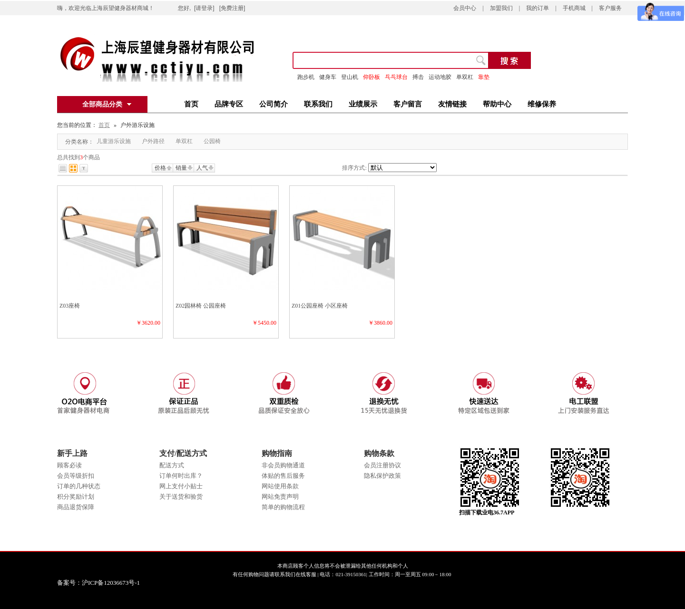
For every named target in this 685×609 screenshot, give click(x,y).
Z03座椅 (69, 305)
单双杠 (184, 141)
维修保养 (542, 104)
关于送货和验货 (181, 496)
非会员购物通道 (283, 465)
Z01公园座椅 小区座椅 (320, 305)
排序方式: (354, 167)
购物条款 (379, 453)
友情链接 (452, 104)
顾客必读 (69, 465)
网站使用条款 (280, 486)
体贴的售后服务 (283, 475)
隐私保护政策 (382, 475)
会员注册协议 (382, 465)
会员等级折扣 (75, 475)
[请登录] (204, 8)
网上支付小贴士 (181, 486)
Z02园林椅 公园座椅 (201, 305)
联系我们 (318, 104)
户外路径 (153, 141)
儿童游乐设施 (114, 141)
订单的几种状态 (78, 486)
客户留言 (407, 104)
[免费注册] (232, 8)
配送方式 (171, 465)
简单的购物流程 (283, 507)
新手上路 (72, 453)
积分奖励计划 (75, 496)
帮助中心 (497, 104)
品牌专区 (229, 104)
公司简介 (273, 104)
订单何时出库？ (181, 475)
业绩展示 (363, 104)
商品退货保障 (75, 507)
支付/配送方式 (183, 453)
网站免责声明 (280, 496)
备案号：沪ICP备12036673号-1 (105, 582)
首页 (191, 104)
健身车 (327, 77)
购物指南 (277, 453)
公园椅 (212, 141)
